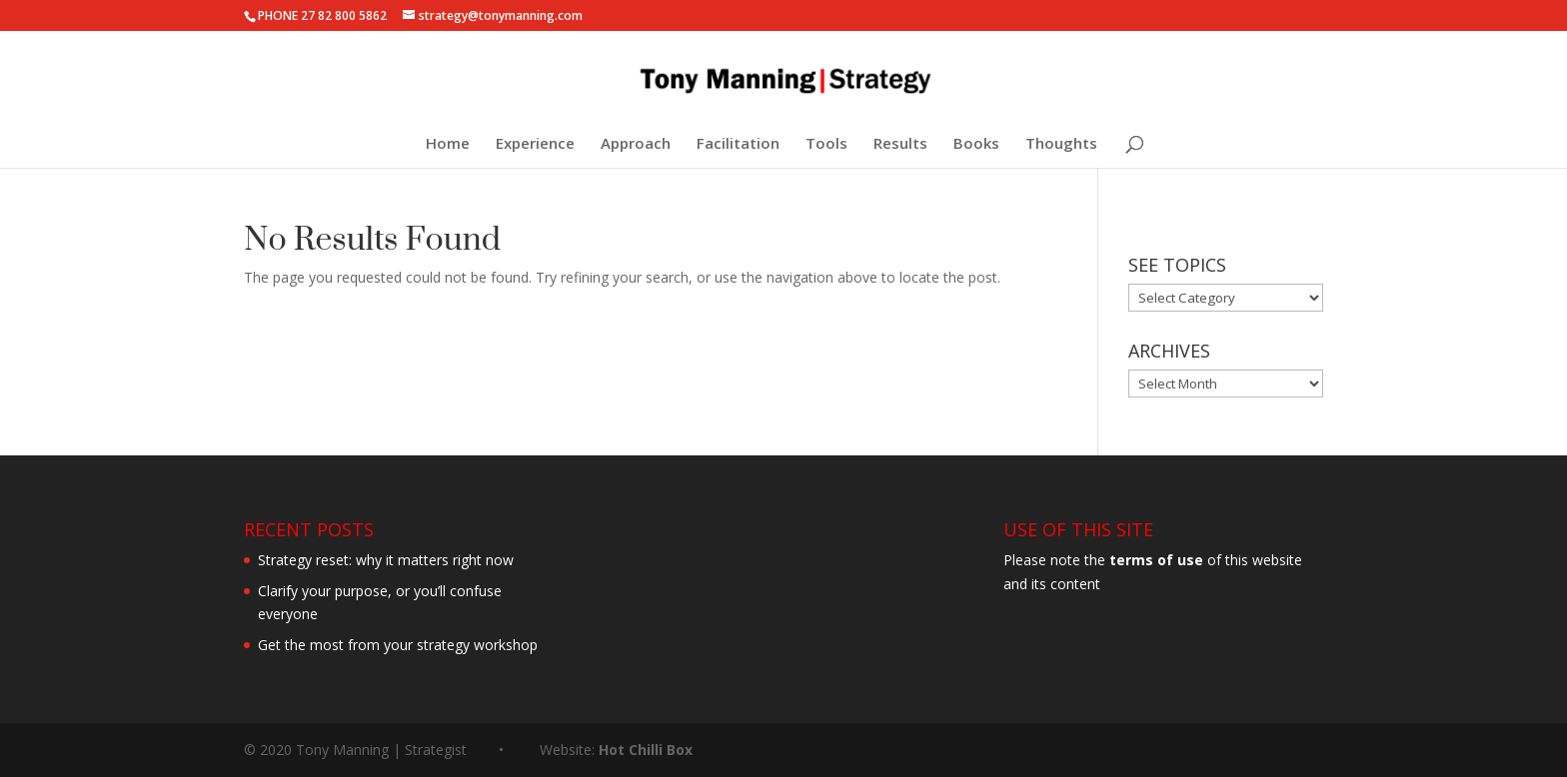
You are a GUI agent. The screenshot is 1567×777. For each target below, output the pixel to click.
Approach (636, 144)
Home (448, 144)
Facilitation (738, 144)
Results (900, 144)
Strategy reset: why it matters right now (386, 559)
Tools (826, 144)
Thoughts (1061, 144)
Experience (535, 144)
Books (976, 144)
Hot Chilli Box (646, 749)
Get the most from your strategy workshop (398, 644)
